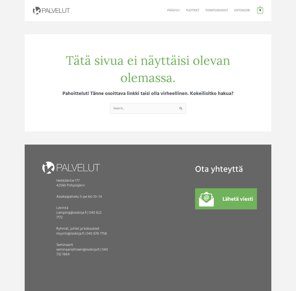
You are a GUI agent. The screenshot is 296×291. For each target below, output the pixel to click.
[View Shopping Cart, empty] (260, 10)
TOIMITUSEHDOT (216, 10)
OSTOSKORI (242, 10)
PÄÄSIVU (173, 10)
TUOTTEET (192, 10)
